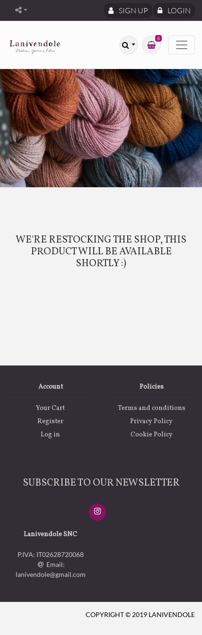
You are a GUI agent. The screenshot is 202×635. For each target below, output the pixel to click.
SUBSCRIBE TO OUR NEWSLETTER (101, 483)
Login (174, 10)
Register (50, 421)
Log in (50, 434)
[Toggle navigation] (181, 44)
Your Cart (50, 408)
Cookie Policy (152, 434)
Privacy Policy (151, 421)
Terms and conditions (151, 408)
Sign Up (128, 10)
